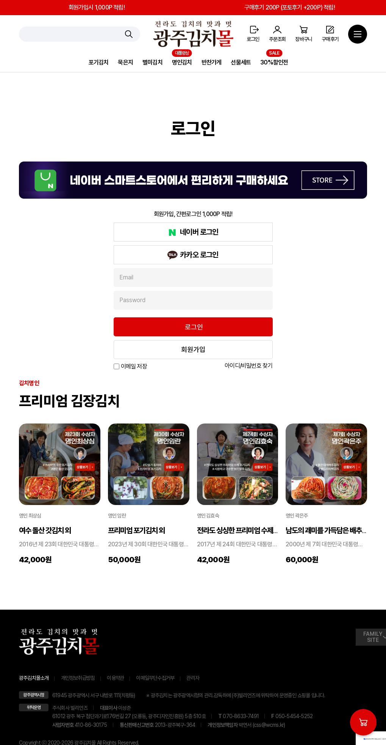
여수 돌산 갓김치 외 (45, 530)
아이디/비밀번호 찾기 (248, 365)
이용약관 (115, 678)
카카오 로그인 (199, 254)
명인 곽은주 (297, 516)
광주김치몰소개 (33, 678)
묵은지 (125, 62)
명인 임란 (117, 516)
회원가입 (193, 349)
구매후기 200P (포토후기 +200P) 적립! (289, 7)
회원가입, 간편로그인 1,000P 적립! (193, 214)
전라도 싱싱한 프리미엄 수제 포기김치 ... (251, 530)
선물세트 (241, 62)
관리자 (192, 678)
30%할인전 (274, 62)
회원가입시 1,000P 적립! (97, 7)
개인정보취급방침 (78, 678)
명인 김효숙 (208, 516)
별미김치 (152, 62)
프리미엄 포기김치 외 (136, 530)
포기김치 (99, 62)
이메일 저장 (134, 366)
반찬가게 (212, 62)
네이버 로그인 (199, 232)
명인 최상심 (30, 516)
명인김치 (182, 62)
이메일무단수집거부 (155, 678)
